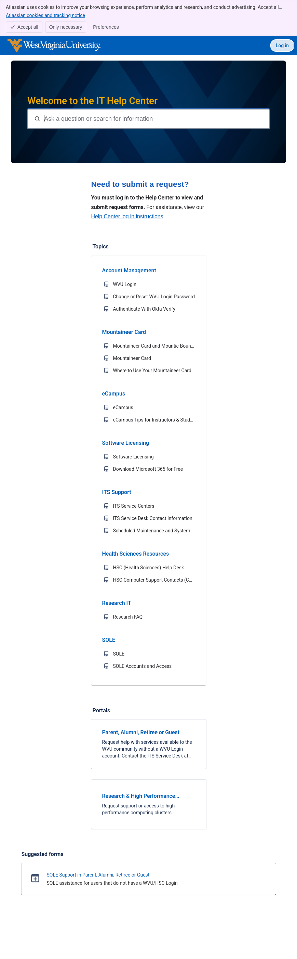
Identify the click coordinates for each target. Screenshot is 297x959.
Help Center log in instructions (127, 216)
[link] (148, 744)
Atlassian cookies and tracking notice (45, 15)
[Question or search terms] (156, 118)
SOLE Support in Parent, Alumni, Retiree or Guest (98, 875)
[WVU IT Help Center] (54, 45)
